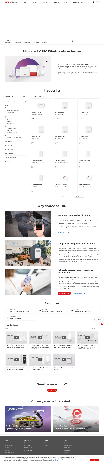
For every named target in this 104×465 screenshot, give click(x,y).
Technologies (55, 2)
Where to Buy (67, 447)
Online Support (67, 450)
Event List (46, 445)
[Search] (91, 2)
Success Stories (28, 447)
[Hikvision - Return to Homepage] (11, 2)
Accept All (94, 460)
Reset (24, 96)
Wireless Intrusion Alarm (92, 41)
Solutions (35, 2)
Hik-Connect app (79, 293)
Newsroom (27, 440)
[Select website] (97, 2)
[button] (16, 105)
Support (45, 2)
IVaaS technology (63, 232)
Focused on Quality (9, 452)
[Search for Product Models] (14, 102)
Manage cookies (82, 460)
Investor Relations (9, 445)
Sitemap (66, 452)
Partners (66, 2)
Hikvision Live (47, 442)
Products (25, 2)
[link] (8, 43)
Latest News (27, 445)
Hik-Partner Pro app (64, 293)
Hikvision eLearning (68, 442)
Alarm (83, 41)
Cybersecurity (8, 447)
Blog (25, 442)
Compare (35, 118)
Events (46, 440)
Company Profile (9, 442)
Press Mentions (28, 450)
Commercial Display (78, 2)
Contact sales (52, 390)
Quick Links (67, 440)
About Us (7, 440)
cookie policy (55, 460)
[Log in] (93, 2)
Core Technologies (68, 445)
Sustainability (8, 450)
